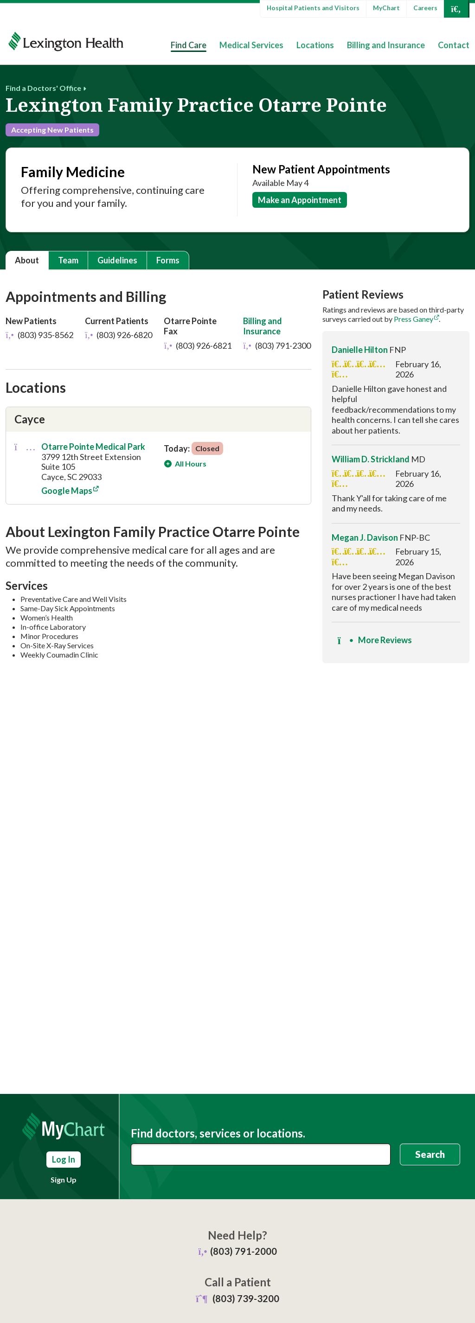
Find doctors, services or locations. (218, 1133)
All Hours (189, 463)
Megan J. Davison (365, 537)
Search (430, 1154)
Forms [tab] (168, 260)
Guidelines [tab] (117, 260)
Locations (315, 45)
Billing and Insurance (386, 45)
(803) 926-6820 (119, 335)
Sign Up (64, 1179)
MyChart (386, 8)
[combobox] (261, 1154)
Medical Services (251, 45)
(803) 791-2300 (277, 345)
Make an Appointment (299, 200)
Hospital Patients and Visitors (313, 8)
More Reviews (375, 640)
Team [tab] (68, 260)
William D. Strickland (371, 459)
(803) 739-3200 (245, 1298)
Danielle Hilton (360, 350)
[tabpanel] (237, 479)
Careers (425, 8)
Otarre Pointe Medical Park (93, 447)
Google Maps (66, 491)
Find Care (188, 45)
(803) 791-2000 (243, 1251)
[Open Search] (456, 8)
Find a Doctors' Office (43, 87)
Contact (453, 45)
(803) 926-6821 (197, 345)
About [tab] (27, 260)
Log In (63, 1159)
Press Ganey (413, 318)
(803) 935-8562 (39, 335)
